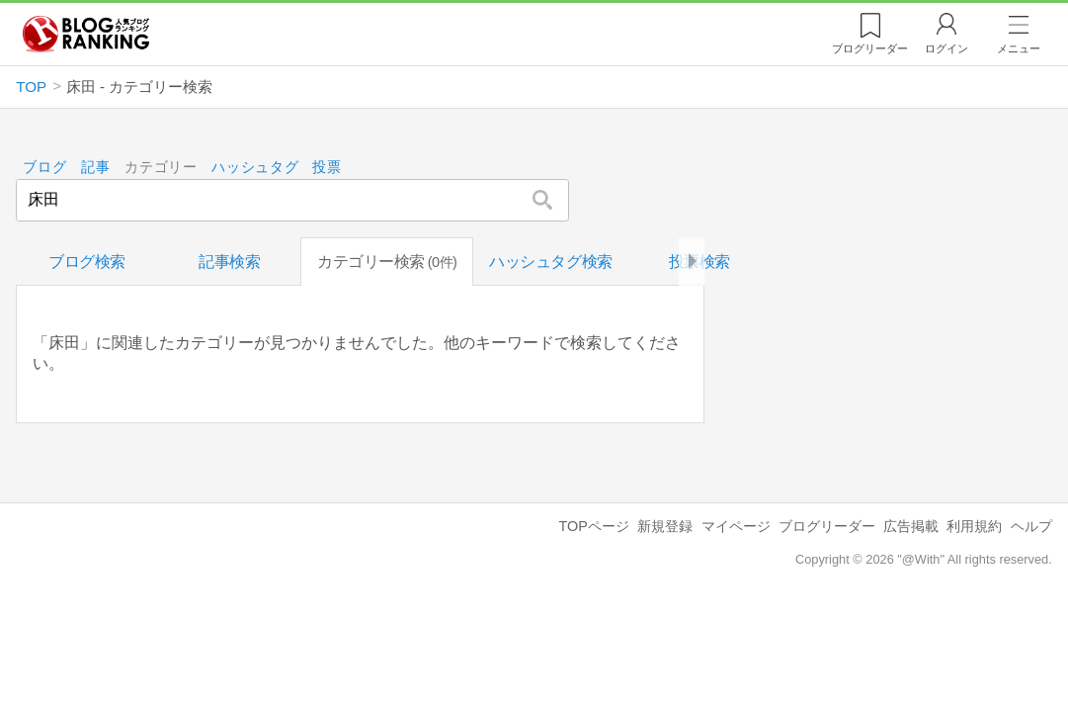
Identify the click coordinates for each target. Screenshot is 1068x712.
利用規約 (974, 526)
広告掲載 (911, 526)
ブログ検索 (86, 261)
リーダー (870, 48)
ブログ (44, 167)
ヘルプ (1031, 526)
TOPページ (594, 526)
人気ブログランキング (86, 33)
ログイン (946, 48)
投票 (326, 167)
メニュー (1018, 48)
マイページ (736, 526)
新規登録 (665, 526)
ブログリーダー (827, 526)
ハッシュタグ (254, 167)
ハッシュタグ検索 (550, 261)
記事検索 (229, 261)
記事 (95, 167)
